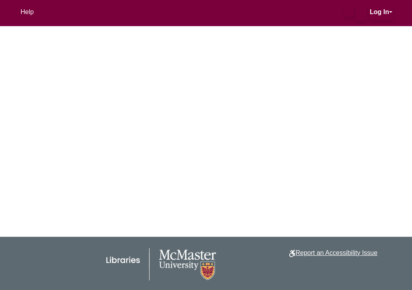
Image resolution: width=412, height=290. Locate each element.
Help (27, 11)
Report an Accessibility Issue (336, 252)
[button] (349, 12)
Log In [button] (379, 11)
